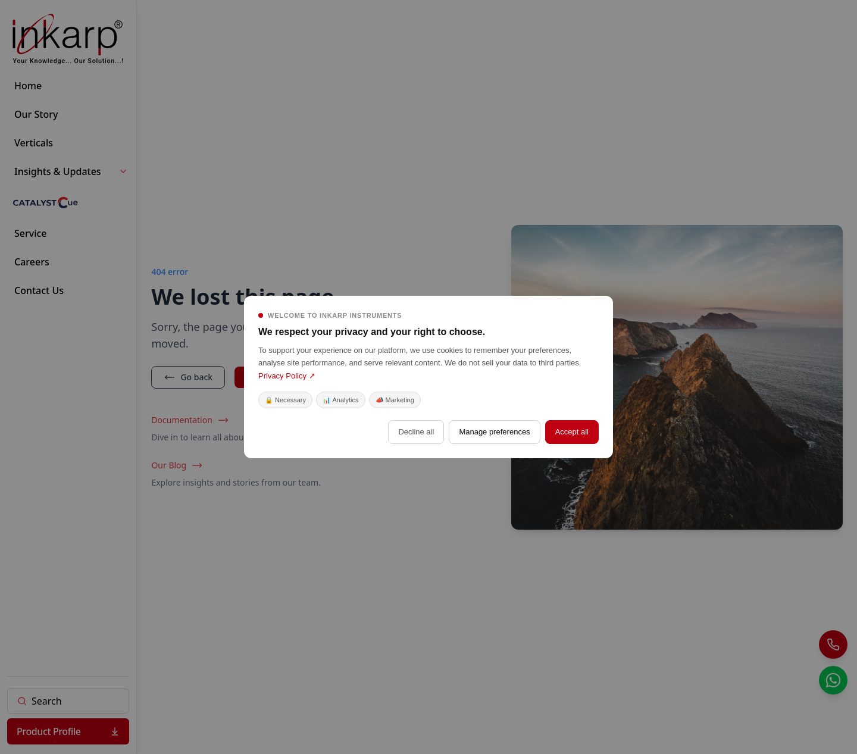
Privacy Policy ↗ (286, 375)
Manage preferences (494, 431)
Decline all (416, 431)
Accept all (572, 431)
